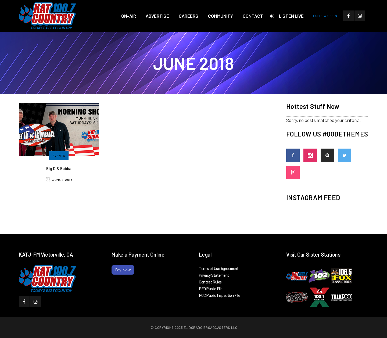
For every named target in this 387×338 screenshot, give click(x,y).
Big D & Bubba (58, 168)
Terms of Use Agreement (218, 268)
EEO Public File (211, 288)
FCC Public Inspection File (219, 295)
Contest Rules (210, 281)
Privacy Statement (214, 275)
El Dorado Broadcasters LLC (211, 327)
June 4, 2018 (58, 179)
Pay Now (123, 270)
